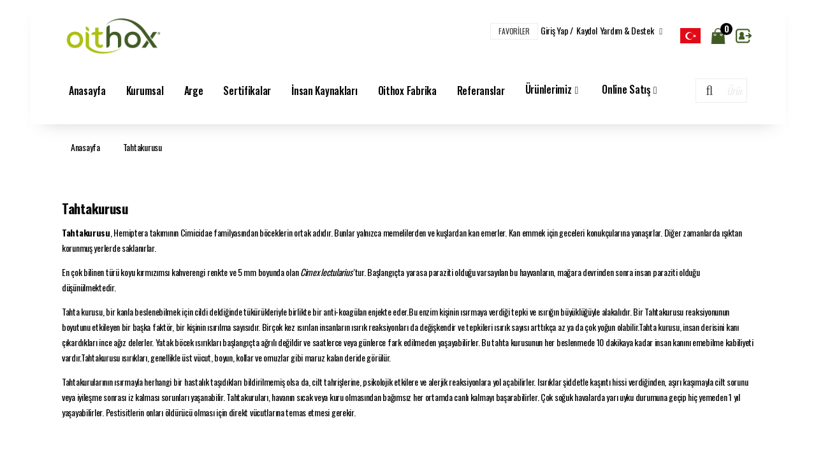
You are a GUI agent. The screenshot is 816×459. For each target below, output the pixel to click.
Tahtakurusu (142, 147)
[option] (690, 35)
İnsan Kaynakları (324, 90)
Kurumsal (145, 90)
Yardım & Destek (631, 30)
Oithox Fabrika (407, 90)
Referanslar (481, 90)
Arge (193, 90)
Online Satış (631, 90)
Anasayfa (87, 90)
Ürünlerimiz (553, 90)
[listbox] (690, 36)
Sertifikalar (247, 90)
